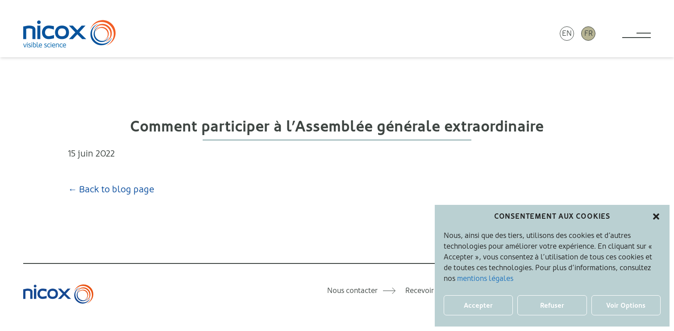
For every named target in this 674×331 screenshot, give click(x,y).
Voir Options (625, 305)
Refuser (552, 305)
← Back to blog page (111, 189)
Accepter (478, 305)
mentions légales (485, 278)
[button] (656, 216)
